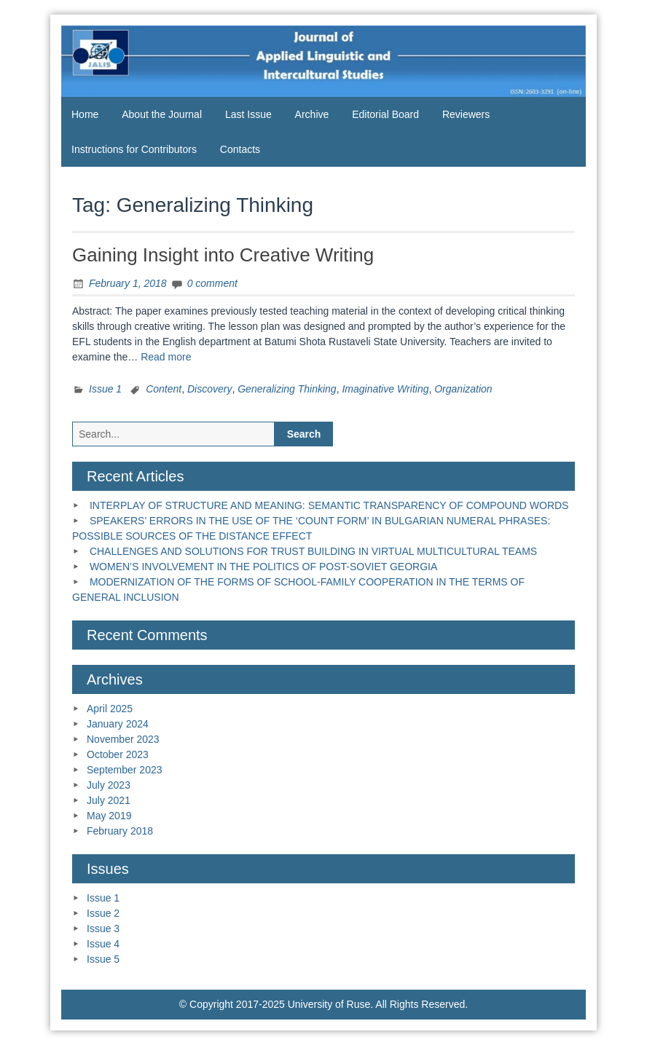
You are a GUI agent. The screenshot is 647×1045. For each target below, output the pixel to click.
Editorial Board (385, 114)
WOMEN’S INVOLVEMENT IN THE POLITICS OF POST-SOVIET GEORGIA (263, 566)
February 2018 (120, 831)
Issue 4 (103, 944)
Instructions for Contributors (134, 149)
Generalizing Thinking (287, 389)
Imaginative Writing (385, 389)
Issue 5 (103, 959)
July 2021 (108, 800)
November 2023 (123, 739)
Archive (312, 114)
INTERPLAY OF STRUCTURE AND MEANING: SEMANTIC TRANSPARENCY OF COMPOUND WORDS (329, 505)
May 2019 (109, 815)
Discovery (209, 389)
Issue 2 (103, 913)
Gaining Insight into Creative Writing (223, 255)
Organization (463, 389)
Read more (166, 357)
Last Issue (248, 114)
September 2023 (124, 770)
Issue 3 (103, 928)
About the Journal (162, 114)
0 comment (212, 283)
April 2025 (110, 708)
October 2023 (118, 754)
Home (84, 114)
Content (163, 389)
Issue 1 (105, 389)
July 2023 (108, 785)
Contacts (240, 149)
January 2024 (118, 724)
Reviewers (466, 114)
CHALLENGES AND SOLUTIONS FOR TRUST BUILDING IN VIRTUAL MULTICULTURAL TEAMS (313, 551)
